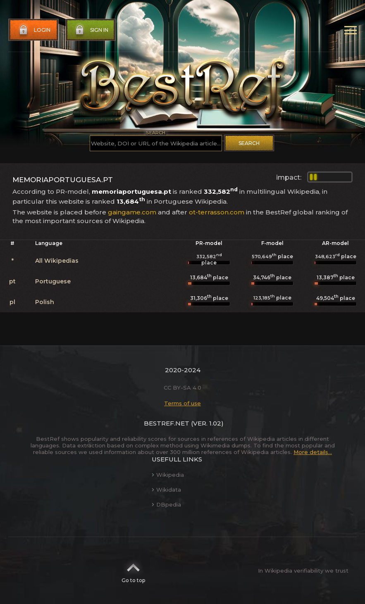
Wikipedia (168, 474)
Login (33, 30)
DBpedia (166, 504)
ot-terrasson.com (216, 212)
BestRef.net (166, 423)
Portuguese (53, 281)
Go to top (133, 570)
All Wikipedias (57, 260)
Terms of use (182, 403)
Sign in (91, 30)
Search (249, 143)
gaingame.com (132, 212)
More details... (312, 452)
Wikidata (166, 489)
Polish (44, 302)
